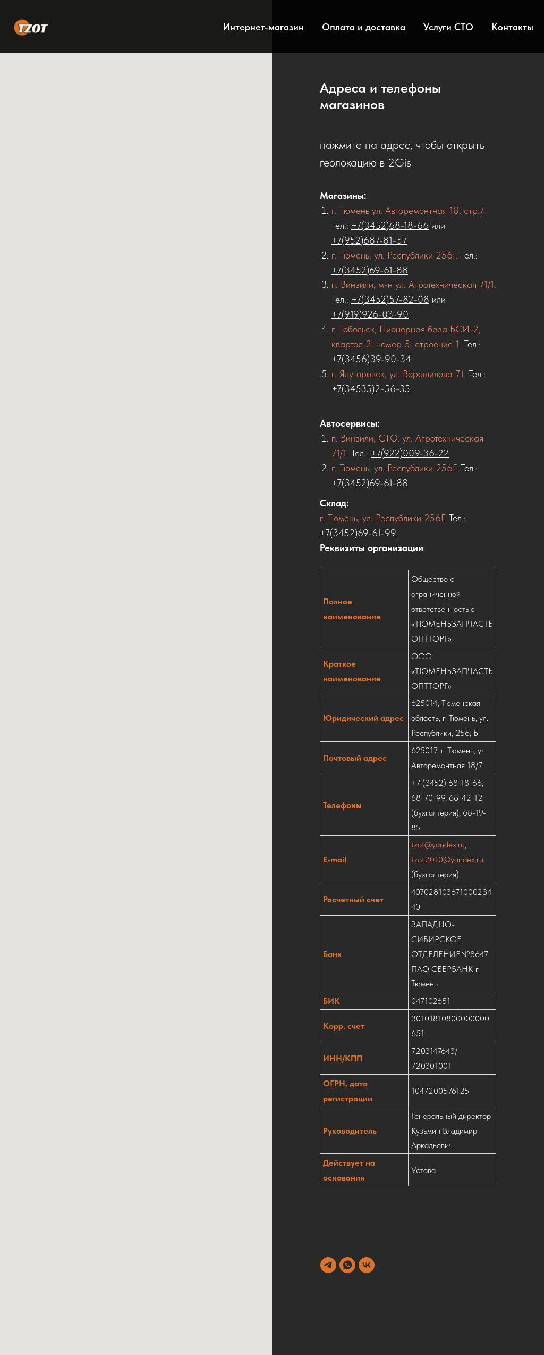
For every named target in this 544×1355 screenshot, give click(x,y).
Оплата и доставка (363, 26)
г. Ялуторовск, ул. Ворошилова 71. (399, 373)
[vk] (367, 1265)
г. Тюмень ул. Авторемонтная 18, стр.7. (409, 210)
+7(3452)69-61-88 (370, 270)
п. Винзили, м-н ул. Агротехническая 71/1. (414, 284)
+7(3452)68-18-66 (390, 225)
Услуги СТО (448, 26)
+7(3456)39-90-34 (371, 358)
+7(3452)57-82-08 (390, 299)
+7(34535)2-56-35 (371, 388)
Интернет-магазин (263, 26)
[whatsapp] (347, 1265)
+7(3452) (339, 532)
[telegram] (328, 1265)
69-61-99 (377, 532)
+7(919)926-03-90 (370, 314)
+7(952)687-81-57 (369, 240)
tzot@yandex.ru (438, 844)
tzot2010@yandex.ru (447, 859)
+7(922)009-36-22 (410, 453)
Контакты (512, 26)
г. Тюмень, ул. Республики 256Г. (395, 255)
